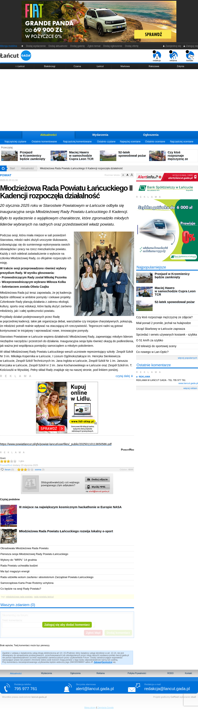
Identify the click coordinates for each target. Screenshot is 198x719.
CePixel (175, 697)
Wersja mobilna (8, 46)
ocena (39, 469)
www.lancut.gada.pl (188, 383)
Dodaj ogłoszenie (113, 46)
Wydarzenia (100, 134)
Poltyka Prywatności (137, 673)
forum (9, 469)
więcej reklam (190, 388)
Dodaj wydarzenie (36, 46)
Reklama (101, 673)
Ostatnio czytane (106, 141)
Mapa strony (90, 707)
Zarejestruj (107, 662)
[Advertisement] (99, 100)
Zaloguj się (190, 46)
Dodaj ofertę (132, 46)
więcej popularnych (187, 358)
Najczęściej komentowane (77, 141)
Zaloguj (97, 662)
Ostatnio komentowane (44, 141)
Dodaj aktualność (58, 46)
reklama (173, 56)
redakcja (157, 56)
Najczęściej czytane (15, 141)
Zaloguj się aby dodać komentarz (67, 624)
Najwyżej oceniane (130, 141)
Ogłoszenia (151, 134)
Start (12, 168)
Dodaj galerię (77, 46)
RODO (170, 673)
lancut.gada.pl (39, 697)
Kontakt (188, 673)
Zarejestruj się (172, 46)
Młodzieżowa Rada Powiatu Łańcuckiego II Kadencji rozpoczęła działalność (81, 168)
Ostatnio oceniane (155, 141)
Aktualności (48, 134)
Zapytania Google (105, 707)
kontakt (190, 56)
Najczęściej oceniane (181, 141)
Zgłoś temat (94, 46)
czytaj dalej (124, 376)
